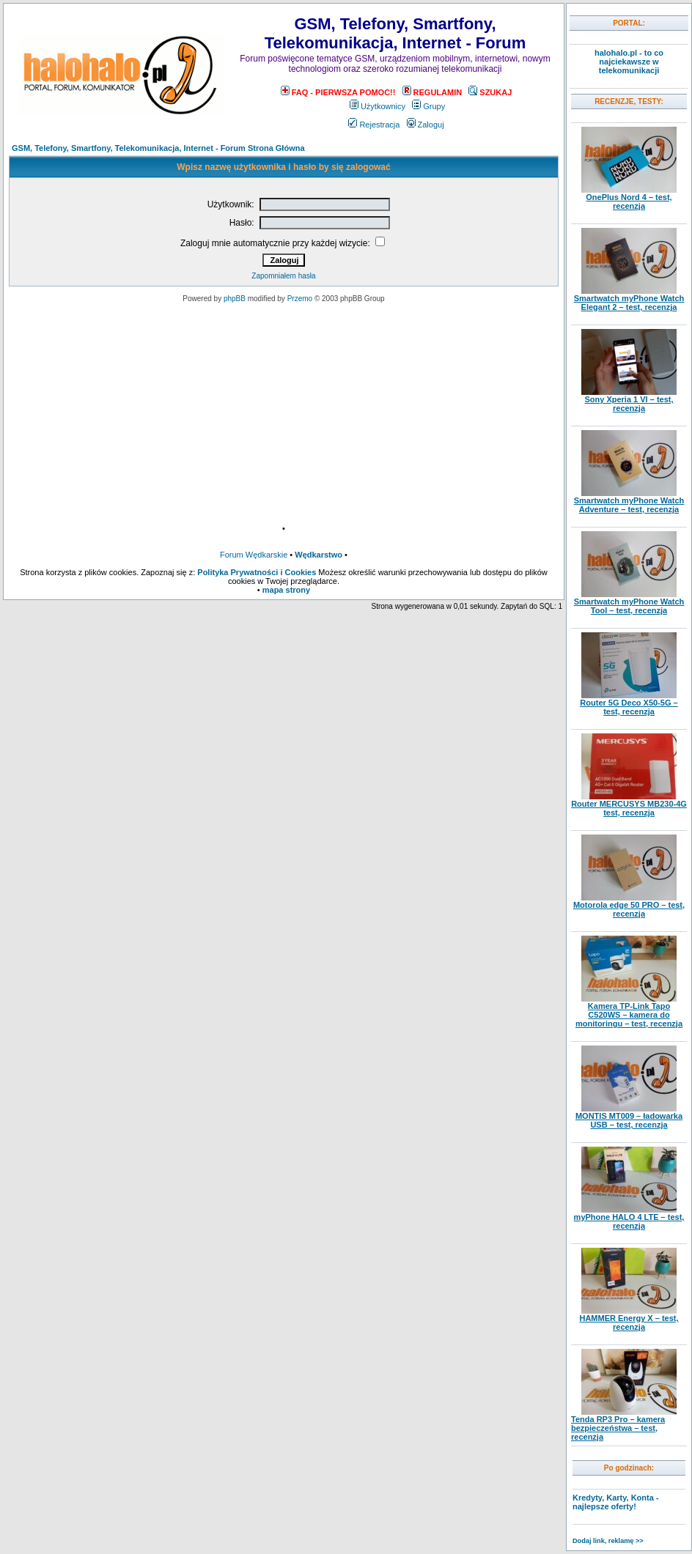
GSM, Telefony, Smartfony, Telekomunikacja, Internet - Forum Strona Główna (158, 148)
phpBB (235, 299)
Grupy (428, 106)
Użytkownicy (377, 106)
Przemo (299, 299)
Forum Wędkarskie (253, 554)
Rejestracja (374, 124)
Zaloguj (425, 124)
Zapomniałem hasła (283, 276)
